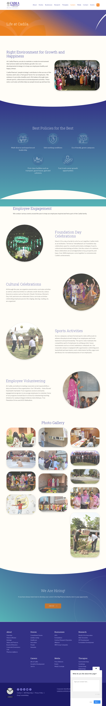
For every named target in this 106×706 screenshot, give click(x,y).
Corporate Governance (13, 647)
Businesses (48, 5)
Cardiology (81, 664)
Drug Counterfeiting (22, 695)
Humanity (33, 647)
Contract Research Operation (63, 640)
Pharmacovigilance (12, 652)
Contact (85, 5)
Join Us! (51, 604)
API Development (83, 640)
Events (92, 5)
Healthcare (33, 640)
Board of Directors (12, 645)
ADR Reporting (28, 693)
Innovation (33, 642)
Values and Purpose (12, 642)
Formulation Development (86, 642)
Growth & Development (37, 664)
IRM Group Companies (61, 645)
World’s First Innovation (85, 635)
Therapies (65, 5)
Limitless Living (34, 638)
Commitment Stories (36, 635)
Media (79, 5)
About (35, 5)
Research (57, 5)
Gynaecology (82, 666)
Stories (41, 5)
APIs (56, 635)
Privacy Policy (39, 693)
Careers (72, 5)
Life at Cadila (34, 661)
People (32, 645)
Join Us (32, 666)
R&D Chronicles (83, 638)
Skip (91, 702)
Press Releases (59, 661)
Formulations (58, 638)
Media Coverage (59, 666)
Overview (9, 635)
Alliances (57, 642)
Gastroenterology (83, 661)
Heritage (9, 640)
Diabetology (82, 669)
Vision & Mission (11, 638)
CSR (8, 649)
